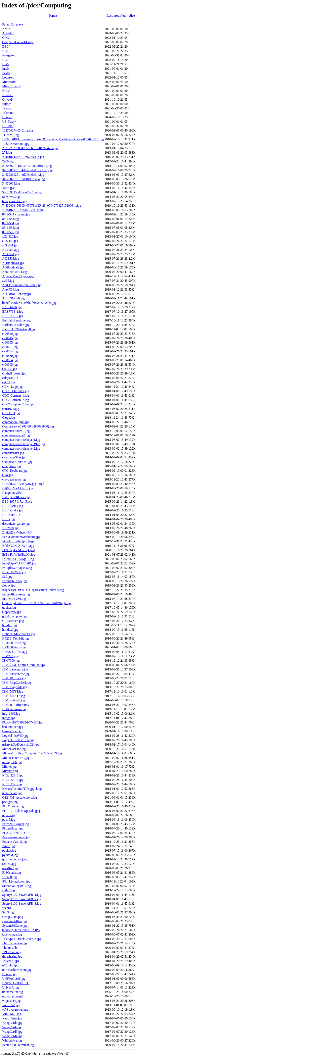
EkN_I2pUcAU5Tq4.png (18, 550)
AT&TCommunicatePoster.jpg (21, 285)
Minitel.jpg (9, 766)
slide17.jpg (9, 890)
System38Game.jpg (15, 925)
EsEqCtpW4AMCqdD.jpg (19, 563)
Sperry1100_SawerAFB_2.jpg (21, 899)
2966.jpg (7, 161)
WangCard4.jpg (12, 1036)
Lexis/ (6, 73)
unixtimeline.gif (12, 996)
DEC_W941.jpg (12, 506)
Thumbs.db (9, 947)
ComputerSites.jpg (14, 457)
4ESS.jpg (8, 188)
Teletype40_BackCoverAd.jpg (21, 939)
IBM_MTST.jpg (12, 691)
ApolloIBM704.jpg (14, 271)
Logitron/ (8, 77)
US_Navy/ (9, 121)
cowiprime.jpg (11, 466)
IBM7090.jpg (11, 660)
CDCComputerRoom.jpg (18, 404)
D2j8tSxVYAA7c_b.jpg (17, 488)
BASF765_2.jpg (12, 316)
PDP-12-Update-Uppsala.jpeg (21, 810)
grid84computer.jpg (15, 616)
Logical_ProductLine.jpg (18, 740)
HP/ (4, 59)
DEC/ (5, 46)
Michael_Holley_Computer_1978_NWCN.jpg (32, 753)
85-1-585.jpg (10, 227)
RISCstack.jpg (11, 872)
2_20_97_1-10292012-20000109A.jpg (27, 165)
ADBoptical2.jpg (13, 267)
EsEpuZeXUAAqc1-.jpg (18, 559)
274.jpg (7, 152)
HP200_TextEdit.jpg (15, 638)
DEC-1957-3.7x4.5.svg (17, 501)
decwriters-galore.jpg (16, 523)
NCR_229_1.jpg (12, 780)
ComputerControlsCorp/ (18, 42)
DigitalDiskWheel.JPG (17, 532)
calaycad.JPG (11, 378)
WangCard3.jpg (12, 1031)
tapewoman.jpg (12, 934)
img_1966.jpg (11, 713)
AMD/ (6, 29)
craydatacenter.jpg (14, 479)
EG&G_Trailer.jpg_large (18, 541)
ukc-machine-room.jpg (17, 969)
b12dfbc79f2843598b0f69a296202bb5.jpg (29, 302)
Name (53, 15)
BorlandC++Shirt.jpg (16, 324)
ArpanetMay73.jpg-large (18, 276)
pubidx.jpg (9, 850)
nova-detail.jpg (11, 793)
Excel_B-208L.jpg (14, 572)
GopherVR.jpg (11, 612)
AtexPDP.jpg (10, 289)
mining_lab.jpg (12, 762)
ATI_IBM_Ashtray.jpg (16, 294)
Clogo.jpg (8, 417)
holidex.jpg (9, 625)
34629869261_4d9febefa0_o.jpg (23, 174)
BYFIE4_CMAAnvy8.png (19, 329)
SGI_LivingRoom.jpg (16, 881)
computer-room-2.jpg (16, 435)
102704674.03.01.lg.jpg (17, 130)
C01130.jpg (9, 369)
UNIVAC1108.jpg (14, 978)
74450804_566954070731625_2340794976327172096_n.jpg (41, 205)
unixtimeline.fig (12, 992)
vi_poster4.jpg (11, 1000)
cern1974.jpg (10, 408)
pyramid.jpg (10, 855)
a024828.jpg (10, 236)
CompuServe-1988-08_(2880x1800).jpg (28, 426)
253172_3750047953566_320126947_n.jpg (30, 148)
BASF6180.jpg (11, 307)
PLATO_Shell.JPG (14, 833)
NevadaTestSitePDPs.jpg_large (22, 788)
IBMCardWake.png (14, 709)
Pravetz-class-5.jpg (14, 841)
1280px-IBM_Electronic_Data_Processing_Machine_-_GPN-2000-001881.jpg (53, 139)
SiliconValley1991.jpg (16, 886)
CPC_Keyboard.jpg (15, 470)
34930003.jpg (11, 183)
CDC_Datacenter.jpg (15, 391)
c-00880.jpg (10, 355)
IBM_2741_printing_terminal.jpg (23, 665)
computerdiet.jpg (13, 453)
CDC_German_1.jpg (15, 395)
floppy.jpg (8, 585)
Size (132, 15)
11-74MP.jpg (10, 135)
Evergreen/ (9, 55)
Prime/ (6, 104)
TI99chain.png (11, 952)
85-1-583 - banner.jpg (16, 214)
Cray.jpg (7, 475)
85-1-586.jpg (10, 232)
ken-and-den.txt (12, 731)
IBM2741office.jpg (14, 651)
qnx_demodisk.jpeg (15, 859)
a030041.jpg (10, 245)
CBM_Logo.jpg (12, 386)
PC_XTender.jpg (13, 806)
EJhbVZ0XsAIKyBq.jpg (18, 545)
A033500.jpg (10, 249)
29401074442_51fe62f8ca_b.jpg (23, 157)
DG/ (5, 51)
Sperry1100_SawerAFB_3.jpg (21, 903)
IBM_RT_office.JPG (15, 704)
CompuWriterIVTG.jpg (17, 461)
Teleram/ (8, 112)
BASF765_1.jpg (12, 311)
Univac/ (7, 117)
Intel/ (5, 68)
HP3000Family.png (14, 647)
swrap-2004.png (12, 916)
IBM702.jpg (10, 656)
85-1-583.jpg (10, 218)
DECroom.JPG (11, 514)
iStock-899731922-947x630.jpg (22, 722)
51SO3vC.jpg (11, 196)
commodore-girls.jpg (15, 422)
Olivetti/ (7, 99)
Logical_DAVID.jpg (15, 735)
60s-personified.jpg (14, 201)
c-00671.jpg (10, 347)
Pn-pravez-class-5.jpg (16, 837)
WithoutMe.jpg (12, 1040)
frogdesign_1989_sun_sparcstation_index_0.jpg (33, 590)
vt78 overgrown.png (15, 1009)
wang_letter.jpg (12, 1018)
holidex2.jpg (10, 629)
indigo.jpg (8, 718)
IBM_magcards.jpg (14, 687)
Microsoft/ (9, 82)
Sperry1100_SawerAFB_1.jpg (21, 894)
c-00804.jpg (10, 351)
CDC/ (6, 37)
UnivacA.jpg (10, 987)
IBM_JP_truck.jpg (14, 678)
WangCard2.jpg (12, 1027)
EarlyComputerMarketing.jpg (21, 537)
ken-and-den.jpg (12, 726)
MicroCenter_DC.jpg (16, 757)
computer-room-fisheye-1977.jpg (23, 444)
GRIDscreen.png (13, 620)
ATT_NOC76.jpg (13, 298)
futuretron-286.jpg (14, 598)
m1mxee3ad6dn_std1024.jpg (20, 744)
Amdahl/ (7, 33)
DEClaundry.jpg (12, 510)
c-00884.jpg (10, 360)
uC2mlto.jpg (10, 965)
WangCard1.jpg (12, 1022)
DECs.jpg (8, 519)
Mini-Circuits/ (11, 86)
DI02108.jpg (10, 528)
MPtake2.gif (10, 771)
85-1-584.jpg (10, 223)
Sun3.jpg (8, 912)
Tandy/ (6, 108)
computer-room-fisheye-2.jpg (21, 448)
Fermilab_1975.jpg (14, 581)
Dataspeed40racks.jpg (16, 497)
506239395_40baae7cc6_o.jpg (22, 192)
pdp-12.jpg (9, 815)
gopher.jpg (9, 607)
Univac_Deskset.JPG (16, 983)
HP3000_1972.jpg (14, 643)
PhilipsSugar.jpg (12, 828)
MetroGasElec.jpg (14, 749)
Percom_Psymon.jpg (15, 824)
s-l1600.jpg (9, 877)
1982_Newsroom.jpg (15, 143)
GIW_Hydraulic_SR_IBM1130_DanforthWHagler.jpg (37, 603)
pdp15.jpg (8, 819)
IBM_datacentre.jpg (15, 669)
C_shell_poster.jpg (14, 373)
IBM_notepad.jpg (13, 700)
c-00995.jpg (10, 364)
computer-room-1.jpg (16, 431)
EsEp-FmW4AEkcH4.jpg (18, 554)
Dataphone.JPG (12, 492)
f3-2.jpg (7, 576)
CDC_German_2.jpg (15, 400)
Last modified (116, 15)
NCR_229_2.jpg (12, 784)
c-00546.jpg (10, 333)
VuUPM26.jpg (11, 1014)
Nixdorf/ (7, 95)
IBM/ (5, 64)
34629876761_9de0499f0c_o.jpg (23, 179)
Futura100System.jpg (16, 594)
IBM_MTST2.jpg (13, 696)
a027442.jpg (10, 241)
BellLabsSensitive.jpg (16, 320)
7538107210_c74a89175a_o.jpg (23, 210)
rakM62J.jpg (10, 868)
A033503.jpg (10, 258)
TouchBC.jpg (10, 961)
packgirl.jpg (10, 802)
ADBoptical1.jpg (13, 263)
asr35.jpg (8, 280)
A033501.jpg (10, 254)
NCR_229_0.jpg (12, 775)
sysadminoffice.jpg (14, 921)
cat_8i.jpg (8, 382)
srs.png (6, 908)
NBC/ (6, 90)
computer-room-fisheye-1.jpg (21, 439)
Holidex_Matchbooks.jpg (18, 634)
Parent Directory (13, 24)
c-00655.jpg (10, 342)
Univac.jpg (9, 974)
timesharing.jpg (12, 956)
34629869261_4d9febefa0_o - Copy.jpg (27, 170)
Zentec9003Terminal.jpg (18, 1045)
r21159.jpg (9, 863)
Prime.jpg (8, 846)
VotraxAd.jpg (10, 1005)
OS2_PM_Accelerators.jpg (19, 797)
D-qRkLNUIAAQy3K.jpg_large (23, 484)
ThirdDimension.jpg (15, 943)
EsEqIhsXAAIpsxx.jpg (17, 567)
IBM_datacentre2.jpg (16, 673)
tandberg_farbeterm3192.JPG (21, 930)
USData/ (7, 126)
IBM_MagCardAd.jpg (16, 682)
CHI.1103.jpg (11, 413)
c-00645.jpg (10, 338)
